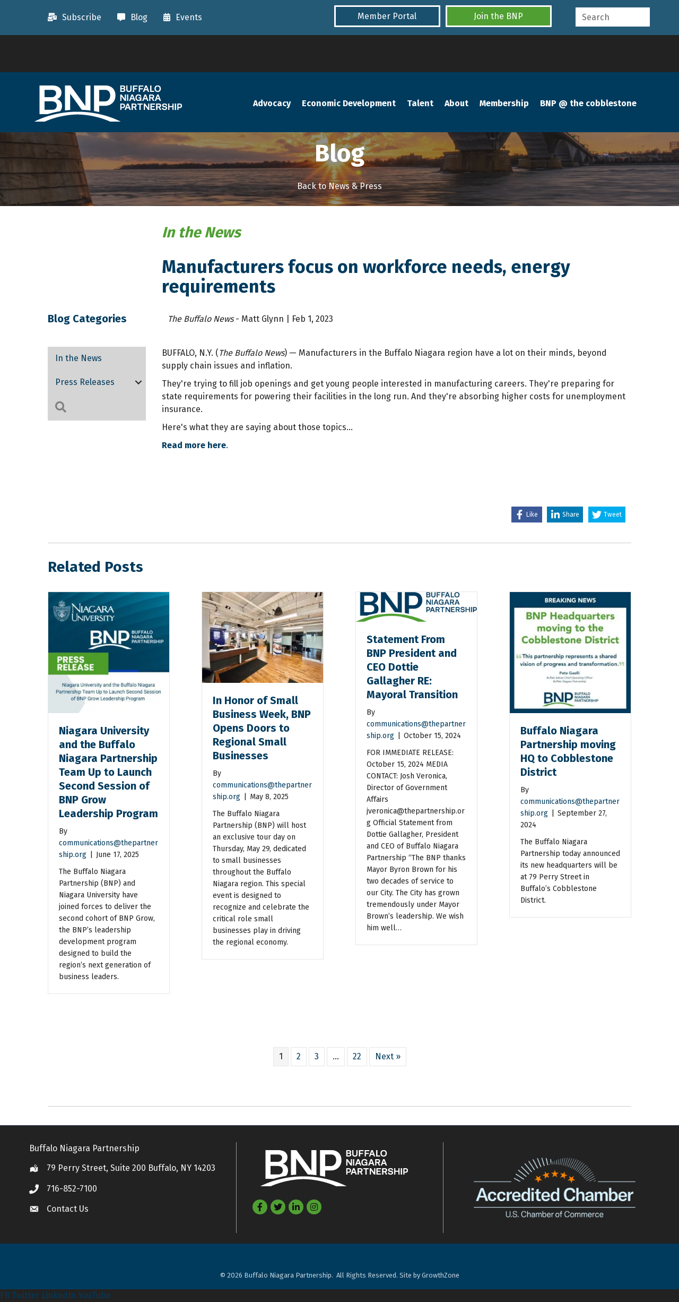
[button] (387, 16)
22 (357, 1056)
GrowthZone (440, 1276)
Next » (388, 1056)
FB (5, 1295)
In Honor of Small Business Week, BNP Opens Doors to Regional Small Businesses (262, 728)
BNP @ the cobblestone (588, 103)
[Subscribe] (71, 17)
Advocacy (272, 103)
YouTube (94, 1295)
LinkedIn (58, 1295)
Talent (420, 103)
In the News (78, 358)
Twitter (25, 1295)
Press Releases (85, 382)
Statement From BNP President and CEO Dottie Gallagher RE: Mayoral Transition (413, 667)
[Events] (180, 17)
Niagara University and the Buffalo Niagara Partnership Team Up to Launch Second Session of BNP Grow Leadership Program (108, 772)
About (456, 103)
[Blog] (129, 17)
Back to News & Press (339, 186)
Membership (504, 103)
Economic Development (349, 103)
